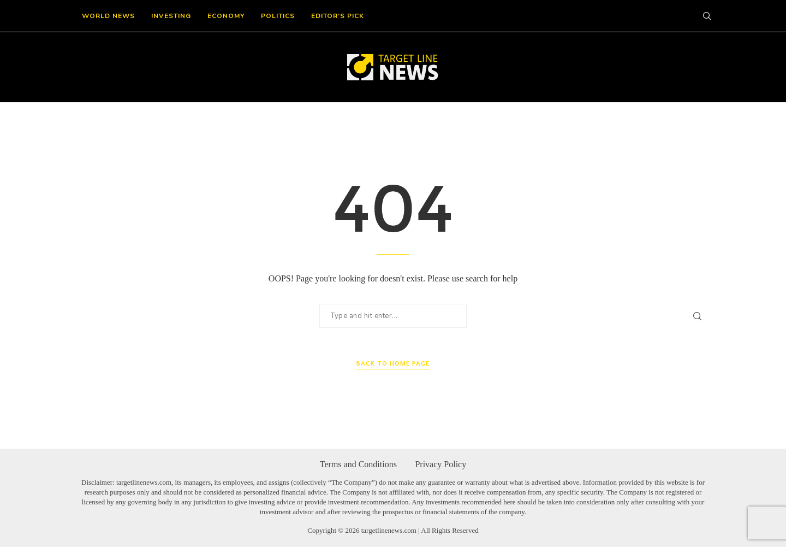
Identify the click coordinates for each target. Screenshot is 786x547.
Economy (226, 15)
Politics (278, 15)
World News (108, 15)
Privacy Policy (440, 464)
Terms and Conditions (358, 464)
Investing (171, 15)
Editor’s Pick (337, 15)
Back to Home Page (393, 363)
